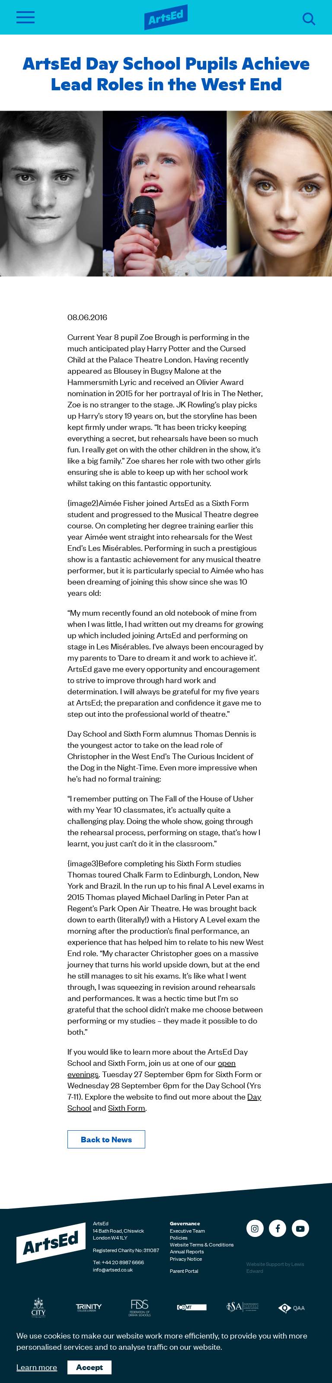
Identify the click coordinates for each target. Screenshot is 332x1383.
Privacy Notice (186, 1258)
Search (309, 19)
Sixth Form (126, 1107)
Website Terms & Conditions (202, 1244)
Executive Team (187, 1230)
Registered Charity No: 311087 (126, 1250)
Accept (89, 1366)
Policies (179, 1237)
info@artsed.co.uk (113, 1269)
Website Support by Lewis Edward (275, 1267)
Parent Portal (184, 1271)
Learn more (36, 1366)
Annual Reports (187, 1251)
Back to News (106, 1139)
